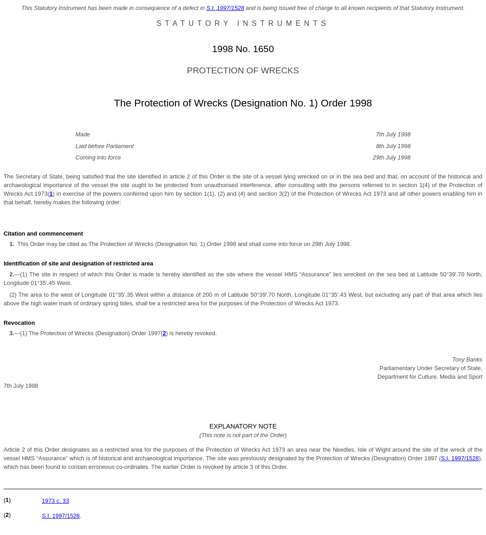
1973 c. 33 (55, 500)
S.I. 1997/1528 (225, 8)
